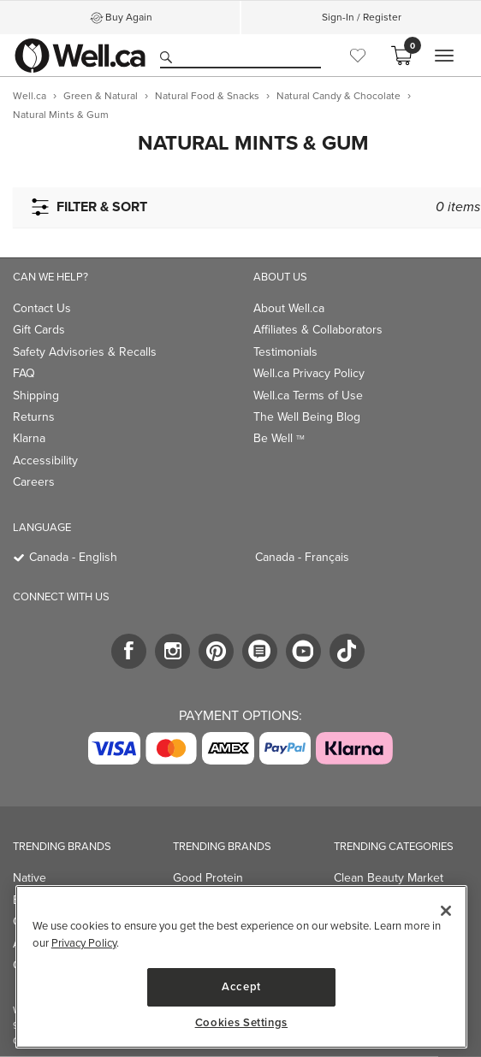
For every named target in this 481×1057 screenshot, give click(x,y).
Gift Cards (39, 330)
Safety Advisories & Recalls (85, 352)
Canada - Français (302, 557)
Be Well (279, 438)
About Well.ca (288, 308)
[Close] (446, 911)
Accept (241, 986)
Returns (34, 417)
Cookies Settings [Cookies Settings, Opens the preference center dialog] (241, 1022)
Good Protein (208, 878)
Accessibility (45, 460)
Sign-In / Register (361, 17)
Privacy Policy (83, 943)
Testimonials (285, 352)
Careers (34, 482)
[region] (241, 966)
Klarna (29, 438)
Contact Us (42, 308)
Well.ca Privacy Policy (309, 373)
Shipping (36, 395)
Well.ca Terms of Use (308, 395)
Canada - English (73, 557)
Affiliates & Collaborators (318, 330)
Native (29, 878)
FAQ (24, 373)
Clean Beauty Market (388, 878)
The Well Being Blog (306, 417)
